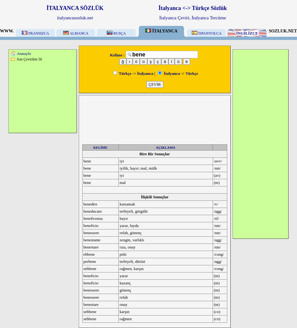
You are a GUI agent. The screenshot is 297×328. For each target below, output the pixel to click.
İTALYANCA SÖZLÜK (75, 8)
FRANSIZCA (35, 33)
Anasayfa (24, 53)
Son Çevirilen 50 (29, 59)
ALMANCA (75, 33)
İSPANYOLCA (207, 33)
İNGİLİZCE (247, 33)
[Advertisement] (43, 97)
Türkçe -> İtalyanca (133, 73)
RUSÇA (116, 33)
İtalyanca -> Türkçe (178, 73)
